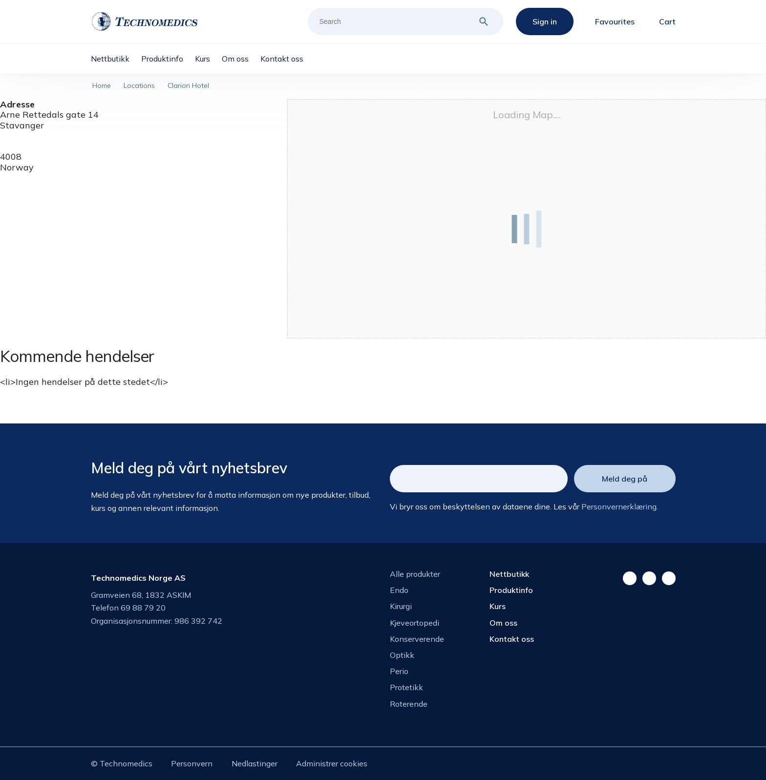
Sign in (544, 21)
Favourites (615, 21)
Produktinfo (511, 590)
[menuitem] (116, 58)
